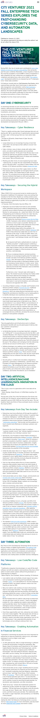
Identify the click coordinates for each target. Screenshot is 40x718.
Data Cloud (21, 439)
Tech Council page (11, 701)
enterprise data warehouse (18, 521)
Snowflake (29, 437)
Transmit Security (24, 287)
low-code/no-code (31, 547)
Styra (9, 365)
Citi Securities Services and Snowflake (27, 446)
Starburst (15, 530)
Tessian (8, 259)
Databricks (19, 454)
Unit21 (10, 581)
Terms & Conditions (33, 716)
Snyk (20, 351)
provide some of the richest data (12, 477)
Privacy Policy (23, 716)
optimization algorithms (10, 422)
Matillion (21, 468)
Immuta (21, 502)
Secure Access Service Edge (30, 219)
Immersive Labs (32, 166)
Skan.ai (25, 665)
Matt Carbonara (30, 87)
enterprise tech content (13, 703)
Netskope (33, 230)
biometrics (6, 291)
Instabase (11, 675)
